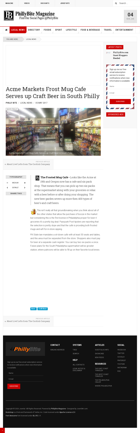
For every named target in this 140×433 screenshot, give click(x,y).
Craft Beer (43, 309)
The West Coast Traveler (102, 375)
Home (6, 30)
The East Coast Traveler (101, 369)
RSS (118, 371)
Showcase (99, 354)
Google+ (121, 357)
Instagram (122, 368)
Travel (109, 31)
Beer (33, 309)
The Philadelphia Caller (102, 381)
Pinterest (121, 360)
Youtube (121, 364)
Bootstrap (9, 412)
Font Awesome (11, 416)
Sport (58, 30)
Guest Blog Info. (102, 350)
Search (76, 354)
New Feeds (99, 357)
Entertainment (124, 30)
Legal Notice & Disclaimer (79, 369)
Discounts (45, 3)
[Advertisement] (53, 64)
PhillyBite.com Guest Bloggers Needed (120, 55)
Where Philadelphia (103, 386)
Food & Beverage (91, 31)
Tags (75, 350)
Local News (19, 31)
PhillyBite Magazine (58, 409)
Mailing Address (57, 350)
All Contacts (78, 365)
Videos (27, 3)
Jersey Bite (65, 3)
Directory (35, 31)
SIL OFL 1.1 (37, 416)
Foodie (48, 31)
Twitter (120, 353)
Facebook (121, 350)
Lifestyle (72, 31)
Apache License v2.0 (67, 412)
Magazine (9, 3)
